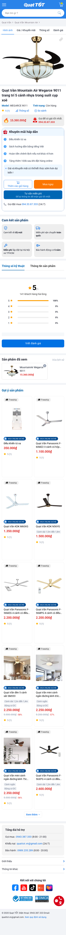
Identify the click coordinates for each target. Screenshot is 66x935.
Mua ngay (48, 184)
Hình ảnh (8, 30)
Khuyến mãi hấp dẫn (23, 132)
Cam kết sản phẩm (15, 220)
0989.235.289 (25, 850)
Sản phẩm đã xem (14, 359)
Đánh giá (58, 30)
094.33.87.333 (30, 204)
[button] (61, 39)
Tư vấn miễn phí (33, 195)
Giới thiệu (7, 861)
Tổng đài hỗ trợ (15, 829)
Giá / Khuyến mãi (26, 30)
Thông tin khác (10, 869)
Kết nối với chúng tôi (33, 880)
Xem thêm (31, 814)
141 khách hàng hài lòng (33, 294)
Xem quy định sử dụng (35, 917)
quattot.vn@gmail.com (29, 843)
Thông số (44, 30)
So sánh (42, 110)
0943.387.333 (24, 836)
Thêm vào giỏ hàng (18, 184)
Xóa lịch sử (58, 359)
